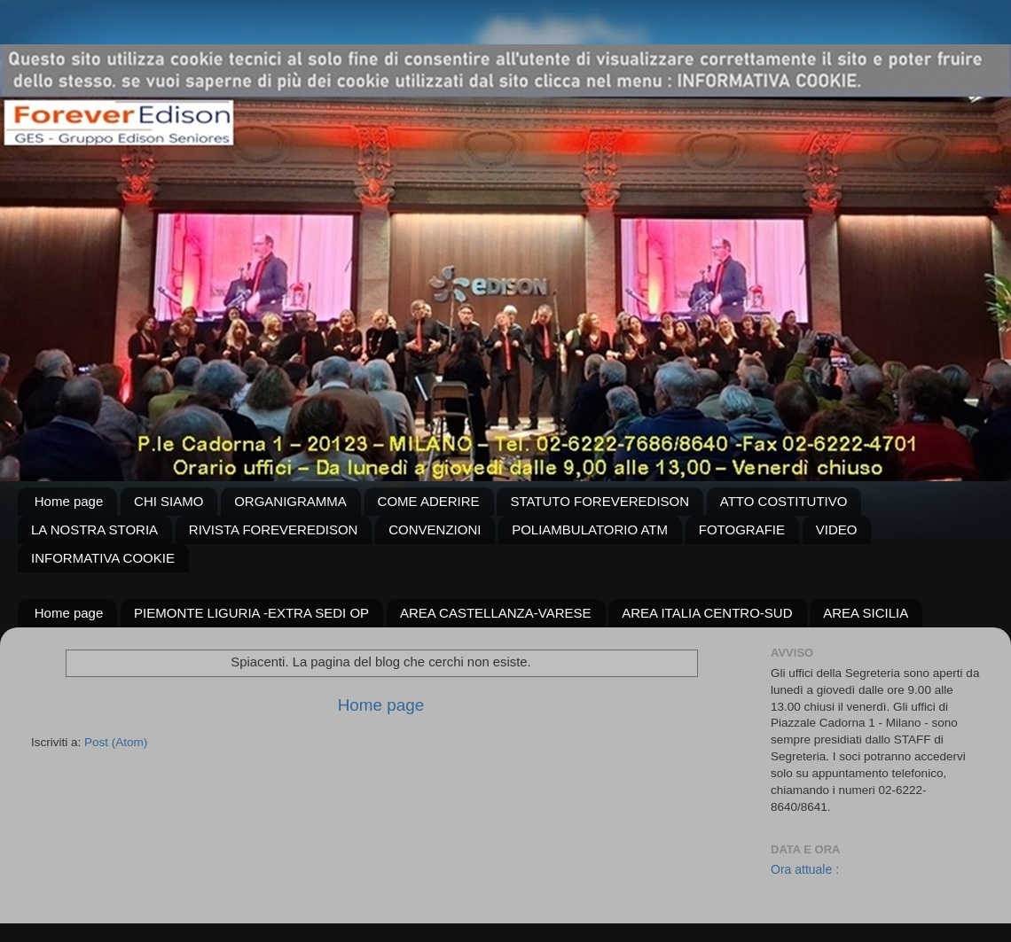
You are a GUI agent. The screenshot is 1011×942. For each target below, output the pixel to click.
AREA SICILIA (865, 612)
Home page (69, 501)
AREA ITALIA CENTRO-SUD (707, 612)
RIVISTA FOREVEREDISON (273, 529)
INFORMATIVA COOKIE (103, 557)
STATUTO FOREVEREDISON (599, 501)
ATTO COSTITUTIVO (784, 501)
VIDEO (837, 529)
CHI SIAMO (168, 501)
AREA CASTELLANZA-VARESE (496, 612)
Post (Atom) (115, 742)
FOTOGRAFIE (742, 529)
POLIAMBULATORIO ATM (590, 529)
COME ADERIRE (429, 501)
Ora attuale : (805, 869)
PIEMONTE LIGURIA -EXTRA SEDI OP (251, 612)
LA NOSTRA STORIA (94, 529)
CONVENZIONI (434, 529)
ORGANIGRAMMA (290, 501)
